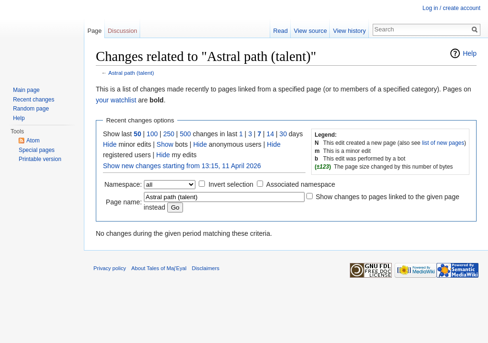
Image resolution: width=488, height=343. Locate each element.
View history (349, 30)
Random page (31, 108)
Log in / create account (451, 8)
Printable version (40, 159)
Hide (110, 144)
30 (283, 134)
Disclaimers (206, 268)
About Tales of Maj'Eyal (159, 268)
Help (470, 53)
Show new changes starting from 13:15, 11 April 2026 (182, 166)
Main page (26, 90)
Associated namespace (301, 184)
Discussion (122, 30)
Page (94, 30)
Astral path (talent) (131, 73)
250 (168, 134)
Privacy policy (109, 268)
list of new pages (443, 143)
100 (152, 134)
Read (280, 30)
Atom (33, 140)
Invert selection (230, 184)
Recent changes (33, 99)
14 (270, 134)
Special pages (36, 150)
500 (185, 134)
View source (310, 30)
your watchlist (116, 100)
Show (165, 144)
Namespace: (123, 184)
